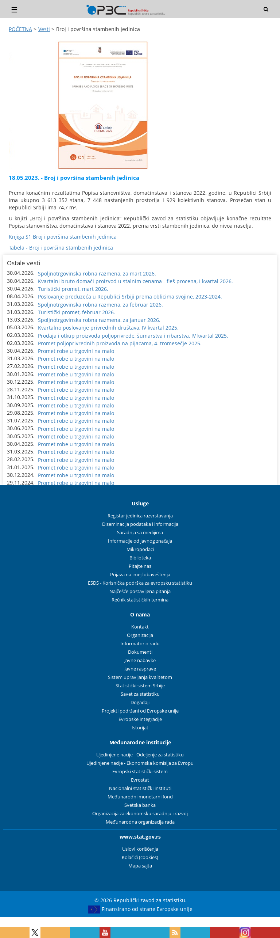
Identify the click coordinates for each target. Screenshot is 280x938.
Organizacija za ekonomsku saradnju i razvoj (140, 813)
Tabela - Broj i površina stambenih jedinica (61, 247)
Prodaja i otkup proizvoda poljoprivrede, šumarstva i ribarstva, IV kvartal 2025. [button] (133, 335)
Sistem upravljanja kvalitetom (140, 677)
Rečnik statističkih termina (140, 600)
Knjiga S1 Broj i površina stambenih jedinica (63, 236)
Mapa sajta (140, 866)
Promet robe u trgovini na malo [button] (76, 351)
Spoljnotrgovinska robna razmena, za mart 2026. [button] (97, 273)
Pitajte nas (140, 566)
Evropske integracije (140, 719)
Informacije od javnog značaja (140, 541)
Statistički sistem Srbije (140, 686)
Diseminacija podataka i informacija (140, 524)
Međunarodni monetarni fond (140, 797)
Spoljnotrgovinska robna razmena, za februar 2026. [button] (100, 304)
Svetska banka (140, 805)
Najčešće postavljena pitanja (140, 591)
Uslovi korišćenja (140, 849)
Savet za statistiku (140, 694)
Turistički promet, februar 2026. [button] (76, 312)
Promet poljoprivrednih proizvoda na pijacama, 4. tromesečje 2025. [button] (120, 343)
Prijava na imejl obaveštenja (140, 574)
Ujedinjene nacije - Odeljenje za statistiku (140, 755)
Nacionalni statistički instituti (140, 788)
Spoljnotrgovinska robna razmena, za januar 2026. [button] (99, 319)
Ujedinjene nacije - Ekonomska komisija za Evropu (140, 763)
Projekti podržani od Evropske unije (140, 711)
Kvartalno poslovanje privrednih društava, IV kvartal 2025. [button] (108, 327)
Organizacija (140, 635)
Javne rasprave (140, 669)
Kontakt (140, 627)
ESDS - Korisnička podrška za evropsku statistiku (140, 583)
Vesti (44, 29)
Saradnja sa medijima (140, 532)
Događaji (140, 702)
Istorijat (140, 728)
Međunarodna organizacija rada (140, 822)
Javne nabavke (140, 660)
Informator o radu (140, 644)
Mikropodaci (140, 549)
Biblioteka (140, 558)
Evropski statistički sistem (140, 771)
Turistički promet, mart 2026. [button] (73, 288)
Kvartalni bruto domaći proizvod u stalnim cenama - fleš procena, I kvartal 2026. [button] (135, 281)
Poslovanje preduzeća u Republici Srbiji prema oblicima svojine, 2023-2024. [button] (130, 296)
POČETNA (20, 29)
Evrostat (140, 780)
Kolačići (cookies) (140, 857)
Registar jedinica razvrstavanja (140, 516)
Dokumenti (140, 652)
